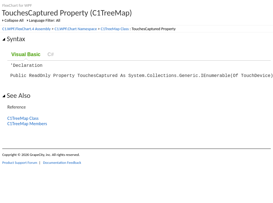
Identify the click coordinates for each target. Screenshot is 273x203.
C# (50, 54)
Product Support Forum (19, 166)
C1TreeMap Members (27, 127)
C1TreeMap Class (115, 28)
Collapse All (14, 20)
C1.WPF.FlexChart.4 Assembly (26, 28)
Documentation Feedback (62, 166)
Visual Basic (25, 54)
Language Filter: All (44, 20)
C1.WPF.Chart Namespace (75, 28)
